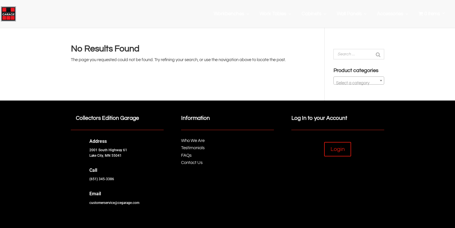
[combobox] (358, 80)
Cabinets (311, 14)
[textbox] (359, 83)
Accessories (390, 14)
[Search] (378, 54)
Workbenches (229, 14)
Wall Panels (349, 14)
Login (338, 149)
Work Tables (272, 14)
